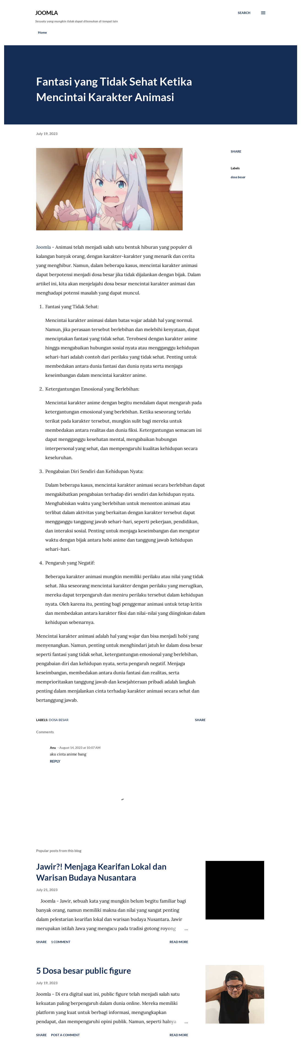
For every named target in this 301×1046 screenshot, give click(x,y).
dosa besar (238, 177)
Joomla (46, 12)
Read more (179, 942)
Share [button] (236, 151)
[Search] (244, 13)
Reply (55, 761)
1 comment (60, 942)
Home (42, 32)
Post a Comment (65, 1035)
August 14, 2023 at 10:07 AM (79, 747)
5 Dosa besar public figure (83, 970)
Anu (53, 747)
